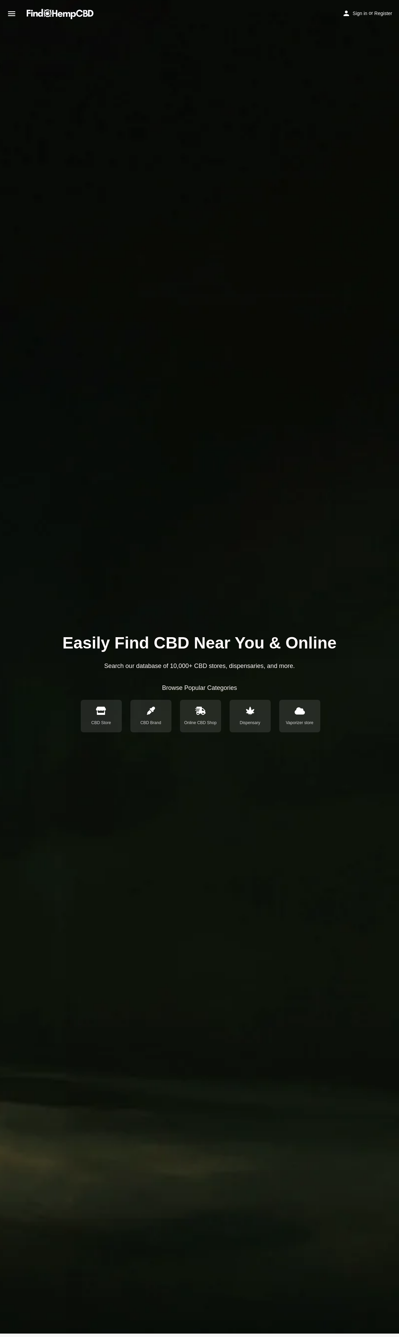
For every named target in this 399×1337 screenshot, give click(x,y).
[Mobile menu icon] (11, 14)
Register (383, 13)
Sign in (360, 13)
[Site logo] (61, 14)
